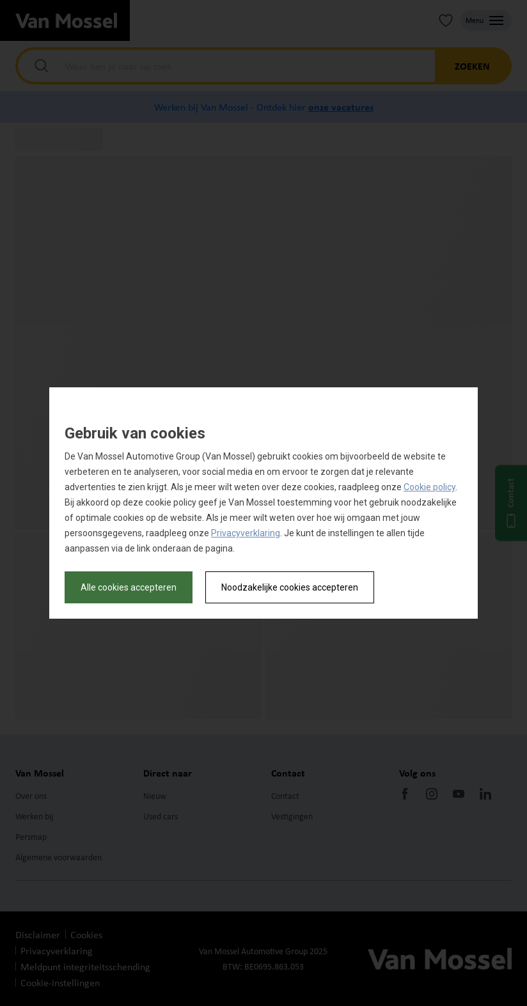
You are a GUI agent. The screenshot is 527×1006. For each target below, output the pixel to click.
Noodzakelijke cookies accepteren (289, 587)
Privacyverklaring (245, 533)
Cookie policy (429, 487)
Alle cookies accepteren (129, 587)
